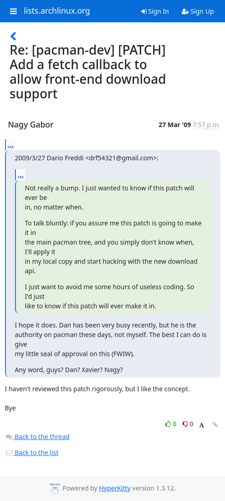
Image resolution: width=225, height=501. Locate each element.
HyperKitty (114, 488)
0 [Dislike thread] (188, 423)
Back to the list (32, 452)
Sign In (155, 11)
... (11, 144)
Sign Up (198, 11)
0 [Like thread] (171, 423)
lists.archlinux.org (57, 10)
